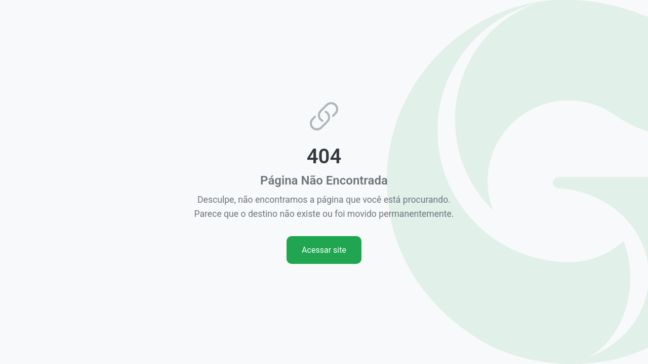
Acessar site (324, 250)
